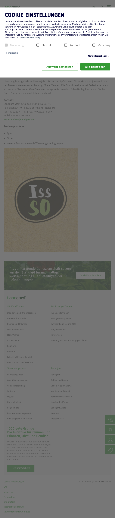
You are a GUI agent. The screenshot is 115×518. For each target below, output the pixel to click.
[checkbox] (6, 45)
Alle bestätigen (95, 67)
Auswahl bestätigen (59, 67)
